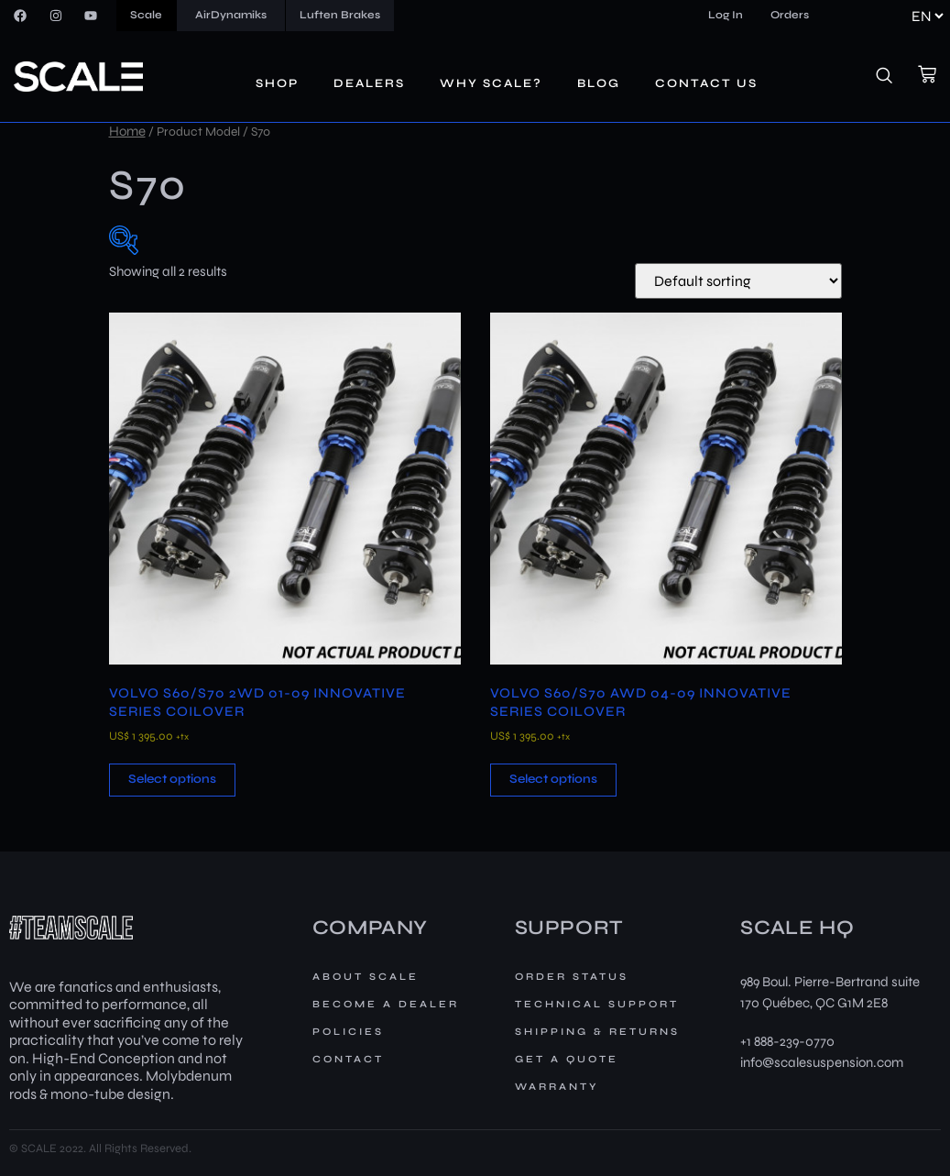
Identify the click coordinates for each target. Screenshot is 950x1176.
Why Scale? (491, 83)
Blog (598, 83)
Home (127, 131)
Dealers (369, 83)
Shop (277, 83)
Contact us (706, 83)
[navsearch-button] (894, 77)
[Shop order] (738, 281)
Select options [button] (172, 779)
